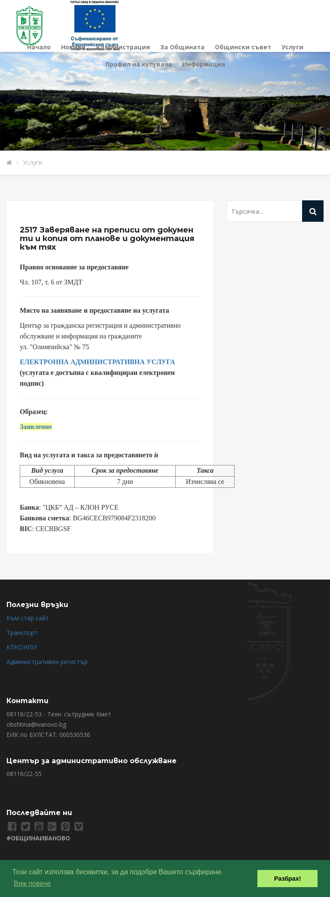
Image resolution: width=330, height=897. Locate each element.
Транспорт (22, 632)
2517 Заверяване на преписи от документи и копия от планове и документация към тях (107, 238)
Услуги (292, 47)
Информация (203, 64)
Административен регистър (47, 662)
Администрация (123, 47)
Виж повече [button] (32, 883)
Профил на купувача (138, 64)
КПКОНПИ (21, 647)
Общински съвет (243, 47)
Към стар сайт (27, 618)
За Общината (182, 47)
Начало (39, 47)
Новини (73, 47)
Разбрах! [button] (287, 878)
